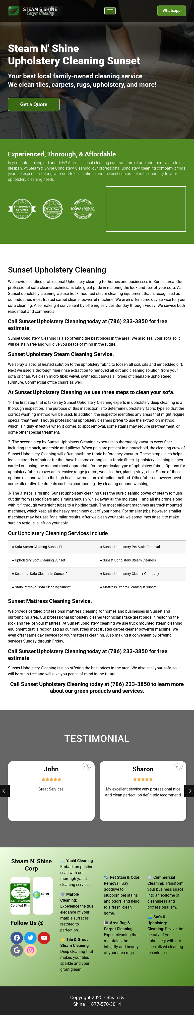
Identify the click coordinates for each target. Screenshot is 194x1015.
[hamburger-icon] (110, 10)
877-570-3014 (106, 1004)
